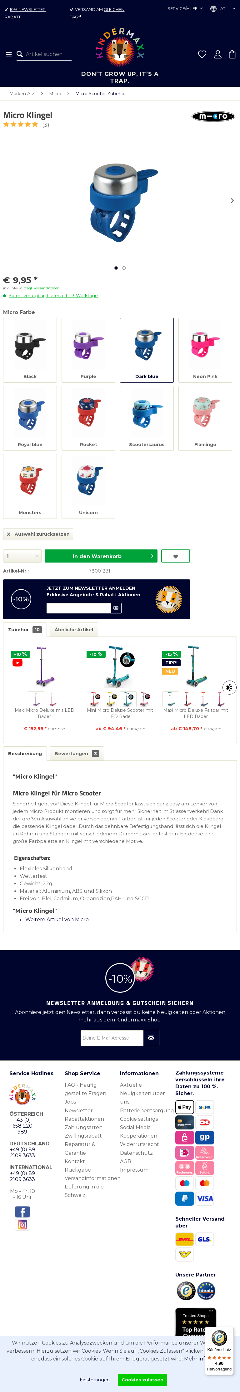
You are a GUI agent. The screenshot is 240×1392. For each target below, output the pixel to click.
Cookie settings (139, 1119)
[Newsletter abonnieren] (151, 1038)
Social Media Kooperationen (138, 1131)
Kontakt (75, 1161)
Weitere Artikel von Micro (54, 919)
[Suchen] (21, 54)
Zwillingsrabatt (83, 1136)
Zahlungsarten (83, 1127)
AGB (125, 1161)
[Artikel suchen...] (44, 54)
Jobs (70, 1102)
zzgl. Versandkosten (42, 288)
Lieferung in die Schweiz (84, 1191)
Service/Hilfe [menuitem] (183, 8)
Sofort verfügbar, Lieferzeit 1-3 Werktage (53, 295)
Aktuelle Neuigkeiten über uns (142, 1093)
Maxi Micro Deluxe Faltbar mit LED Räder (195, 713)
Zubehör (25, 629)
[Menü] (8, 54)
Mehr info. (196, 1359)
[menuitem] (8, 54)
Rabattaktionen (84, 1119)
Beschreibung (25, 753)
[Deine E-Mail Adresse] (120, 1038)
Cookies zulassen (142, 1380)
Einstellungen (95, 1380)
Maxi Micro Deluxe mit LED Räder (44, 713)
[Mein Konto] (218, 54)
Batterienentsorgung (146, 1111)
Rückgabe (78, 1170)
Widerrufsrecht (139, 1144)
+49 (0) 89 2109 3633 (22, 1152)
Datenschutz (136, 1153)
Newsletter (79, 1111)
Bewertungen (77, 753)
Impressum (134, 1170)
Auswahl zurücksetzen (38, 533)
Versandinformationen (91, 1178)
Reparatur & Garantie (80, 1148)
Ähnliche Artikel (74, 629)
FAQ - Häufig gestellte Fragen (85, 1089)
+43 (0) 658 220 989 (22, 1126)
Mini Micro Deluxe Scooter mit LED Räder (120, 713)
